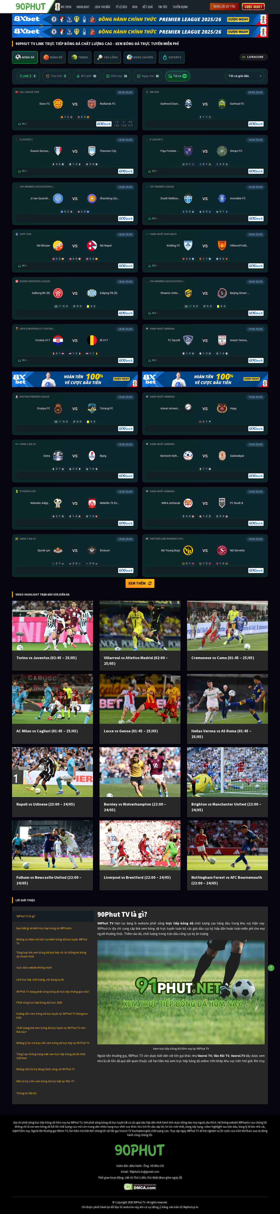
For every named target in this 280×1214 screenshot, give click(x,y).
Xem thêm (140, 583)
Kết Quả (148, 6)
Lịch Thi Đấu (102, 6)
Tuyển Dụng (180, 6)
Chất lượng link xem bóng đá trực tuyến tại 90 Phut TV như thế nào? (51, 1030)
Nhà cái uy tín (224, 6)
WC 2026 (66, 6)
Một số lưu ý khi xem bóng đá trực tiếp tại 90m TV (45, 1081)
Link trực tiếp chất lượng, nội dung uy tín (40, 979)
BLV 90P (86, 76)
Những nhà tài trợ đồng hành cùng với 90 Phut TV (45, 1069)
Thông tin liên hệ (26, 1093)
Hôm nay (117, 76)
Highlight (83, 6)
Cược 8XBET (253, 6)
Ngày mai (148, 76)
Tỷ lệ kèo (121, 6)
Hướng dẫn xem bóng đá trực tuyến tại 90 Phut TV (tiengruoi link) (52, 1015)
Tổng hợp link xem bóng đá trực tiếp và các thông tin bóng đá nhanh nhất (51, 954)
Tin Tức (162, 6)
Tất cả (177, 76)
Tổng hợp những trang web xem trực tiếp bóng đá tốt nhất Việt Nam (50, 1056)
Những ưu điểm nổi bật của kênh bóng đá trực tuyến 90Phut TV (51, 941)
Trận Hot (56, 76)
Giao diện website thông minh (34, 967)
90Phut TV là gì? (25, 916)
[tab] (25, 57)
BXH (134, 6)
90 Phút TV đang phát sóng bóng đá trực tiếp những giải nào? (53, 991)
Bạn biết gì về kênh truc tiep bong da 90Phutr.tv (44, 928)
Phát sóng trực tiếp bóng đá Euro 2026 (39, 1002)
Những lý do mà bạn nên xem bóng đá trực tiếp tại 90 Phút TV (52, 1043)
